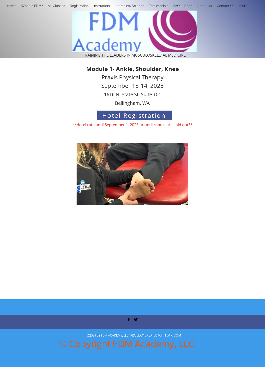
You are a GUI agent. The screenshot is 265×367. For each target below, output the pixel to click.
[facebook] (128, 319)
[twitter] (135, 319)
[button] (79, 6)
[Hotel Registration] (134, 115)
